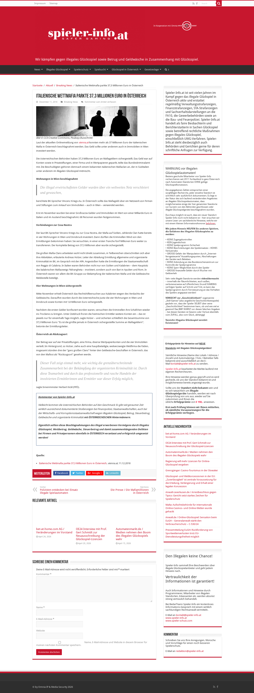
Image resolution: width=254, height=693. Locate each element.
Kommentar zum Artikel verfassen (100, 102)
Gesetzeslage (152, 69)
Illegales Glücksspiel (57, 69)
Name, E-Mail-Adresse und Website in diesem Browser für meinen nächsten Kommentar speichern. (91, 643)
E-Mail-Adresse (45, 619)
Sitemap (53, 3)
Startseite (37, 85)
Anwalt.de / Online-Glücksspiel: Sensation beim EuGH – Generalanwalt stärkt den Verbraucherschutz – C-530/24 (191, 520)
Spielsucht (100, 69)
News (37, 69)
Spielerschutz (81, 69)
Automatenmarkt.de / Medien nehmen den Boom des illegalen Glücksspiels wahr (133, 534)
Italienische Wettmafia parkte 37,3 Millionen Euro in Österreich (73, 463)
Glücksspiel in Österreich (125, 69)
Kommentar (43, 574)
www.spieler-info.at (176, 617)
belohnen (210, 223)
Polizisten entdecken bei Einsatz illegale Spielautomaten (59, 490)
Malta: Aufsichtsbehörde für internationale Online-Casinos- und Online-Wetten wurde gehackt (189, 508)
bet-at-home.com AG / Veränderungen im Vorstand (54, 530)
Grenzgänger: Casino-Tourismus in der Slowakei (192, 470)
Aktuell (49, 85)
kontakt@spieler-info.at (183, 363)
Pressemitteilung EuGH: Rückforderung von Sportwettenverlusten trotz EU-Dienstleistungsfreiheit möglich (189, 533)
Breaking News (64, 85)
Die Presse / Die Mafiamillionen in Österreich (129, 490)
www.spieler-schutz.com (179, 620)
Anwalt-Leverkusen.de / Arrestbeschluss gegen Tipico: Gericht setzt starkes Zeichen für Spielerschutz (191, 495)
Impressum (40, 3)
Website (40, 630)
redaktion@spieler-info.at (190, 651)
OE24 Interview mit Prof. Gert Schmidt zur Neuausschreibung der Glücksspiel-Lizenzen (91, 534)
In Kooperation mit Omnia (175, 26)
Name (40, 607)
